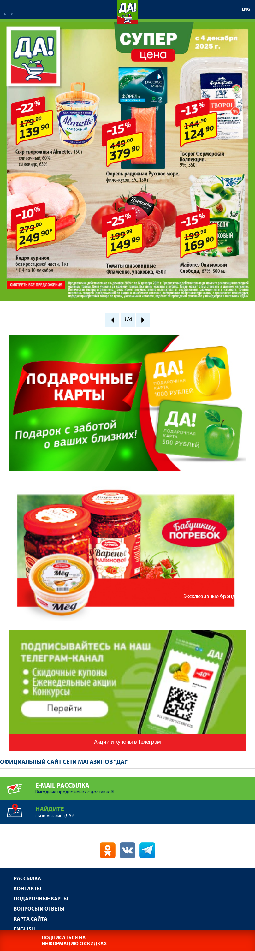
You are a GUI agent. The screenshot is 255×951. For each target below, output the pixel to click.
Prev (112, 320)
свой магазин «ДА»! (145, 809)
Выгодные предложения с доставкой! (145, 786)
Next (143, 320)
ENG (246, 9)
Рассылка (27, 879)
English (24, 929)
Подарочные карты (41, 899)
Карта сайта (30, 919)
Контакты (27, 889)
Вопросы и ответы (39, 909)
